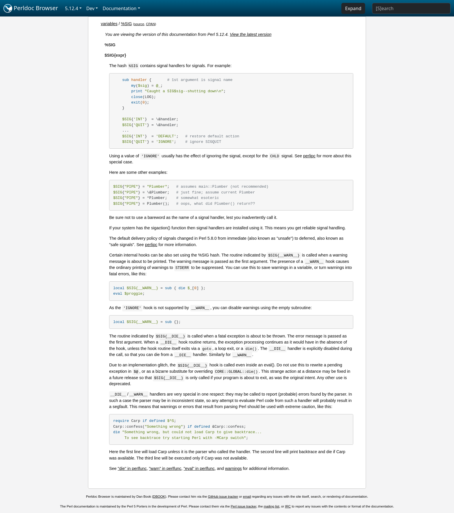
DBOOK (159, 496)
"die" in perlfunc (132, 468)
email (247, 496)
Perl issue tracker (243, 506)
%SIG (126, 23)
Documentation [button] (119, 8)
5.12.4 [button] (71, 8)
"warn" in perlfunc (165, 468)
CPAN (150, 24)
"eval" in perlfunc (199, 468)
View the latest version (251, 34)
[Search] (411, 8)
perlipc (309, 156)
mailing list (271, 506)
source (139, 24)
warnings (233, 468)
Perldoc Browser (30, 8)
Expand (353, 8)
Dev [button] (90, 8)
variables (109, 23)
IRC (288, 506)
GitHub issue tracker (223, 496)
